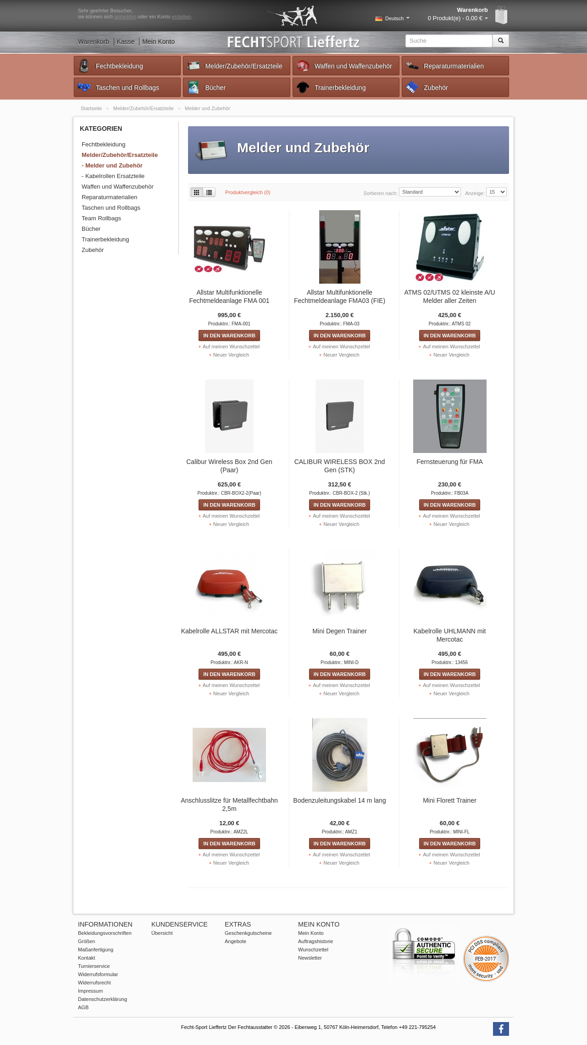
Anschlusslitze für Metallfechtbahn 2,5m (229, 804)
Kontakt (86, 958)
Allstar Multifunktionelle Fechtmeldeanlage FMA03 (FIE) (339, 296)
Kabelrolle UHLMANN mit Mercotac (450, 635)
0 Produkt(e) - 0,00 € (455, 18)
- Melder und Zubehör (112, 165)
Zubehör (426, 87)
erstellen (181, 16)
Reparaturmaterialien (444, 65)
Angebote (235, 941)
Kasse (126, 41)
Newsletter (310, 958)
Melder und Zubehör (207, 108)
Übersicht (161, 933)
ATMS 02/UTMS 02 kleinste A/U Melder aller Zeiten (449, 296)
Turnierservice (94, 966)
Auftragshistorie (315, 941)
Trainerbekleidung (330, 87)
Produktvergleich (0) (247, 192)
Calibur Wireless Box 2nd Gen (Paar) (229, 466)
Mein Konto (158, 41)
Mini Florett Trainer (449, 800)
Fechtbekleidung (110, 65)
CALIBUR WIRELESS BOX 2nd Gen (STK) (339, 466)
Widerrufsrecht (94, 982)
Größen (86, 941)
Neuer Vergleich (231, 355)
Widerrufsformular (98, 974)
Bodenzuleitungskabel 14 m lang (339, 800)
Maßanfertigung (95, 949)
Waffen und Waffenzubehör (343, 65)
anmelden (125, 16)
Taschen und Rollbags (118, 87)
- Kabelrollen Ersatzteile (113, 176)
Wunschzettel (313, 949)
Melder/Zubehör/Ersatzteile (234, 65)
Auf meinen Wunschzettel (231, 346)
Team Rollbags (101, 218)
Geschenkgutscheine (248, 933)
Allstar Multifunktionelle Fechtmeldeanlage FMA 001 (229, 296)
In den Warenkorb (229, 335)
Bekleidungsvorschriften (105, 933)
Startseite (92, 108)
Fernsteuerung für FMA (449, 461)
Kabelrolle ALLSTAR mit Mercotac (229, 631)
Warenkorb (93, 41)
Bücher (205, 87)
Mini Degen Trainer (339, 631)
